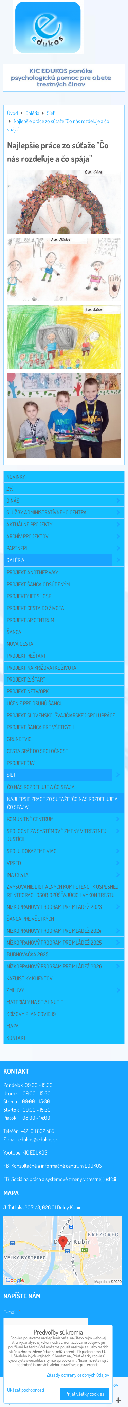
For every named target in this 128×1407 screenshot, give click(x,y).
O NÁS (65, 500)
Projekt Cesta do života (35, 608)
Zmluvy (65, 990)
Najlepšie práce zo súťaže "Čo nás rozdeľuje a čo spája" (62, 803)
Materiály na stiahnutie (34, 1002)
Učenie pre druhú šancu (35, 703)
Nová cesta (20, 643)
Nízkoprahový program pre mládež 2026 (65, 966)
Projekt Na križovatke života (41, 667)
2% (9, 488)
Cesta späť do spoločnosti (38, 751)
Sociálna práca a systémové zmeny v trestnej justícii (63, 1179)
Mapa (12, 1025)
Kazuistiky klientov (29, 978)
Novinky (15, 476)
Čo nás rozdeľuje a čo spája (41, 787)
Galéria (65, 560)
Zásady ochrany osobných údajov (78, 1375)
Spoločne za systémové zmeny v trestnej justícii (65, 835)
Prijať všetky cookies (84, 1394)
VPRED (65, 863)
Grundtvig (19, 739)
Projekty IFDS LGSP (29, 596)
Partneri (65, 548)
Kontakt (16, 1037)
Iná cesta (65, 875)
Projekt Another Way (32, 572)
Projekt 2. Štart (26, 679)
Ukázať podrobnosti (25, 1390)
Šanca (14, 631)
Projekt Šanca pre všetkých (40, 727)
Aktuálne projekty (65, 524)
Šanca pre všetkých (30, 918)
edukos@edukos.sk (38, 1139)
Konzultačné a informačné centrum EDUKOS (56, 1165)
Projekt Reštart (26, 655)
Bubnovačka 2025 (28, 954)
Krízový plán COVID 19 (31, 1014)
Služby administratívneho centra (65, 512)
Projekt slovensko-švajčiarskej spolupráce (61, 715)
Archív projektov (65, 536)
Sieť (65, 775)
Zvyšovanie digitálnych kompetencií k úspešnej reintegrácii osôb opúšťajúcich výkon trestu (62, 890)
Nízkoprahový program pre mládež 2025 (65, 942)
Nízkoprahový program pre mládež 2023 (65, 907)
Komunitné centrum (65, 819)
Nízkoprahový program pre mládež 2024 (65, 930)
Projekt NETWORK (28, 691)
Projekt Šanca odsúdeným (38, 584)
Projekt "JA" (21, 762)
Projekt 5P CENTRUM (30, 620)
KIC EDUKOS (34, 1152)
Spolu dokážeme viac (65, 851)
